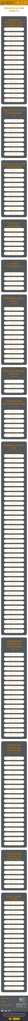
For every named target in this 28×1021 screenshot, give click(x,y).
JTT (18, 753)
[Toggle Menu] (25, 2)
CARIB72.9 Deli (14, 649)
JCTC (15, 753)
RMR (11, 376)
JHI (17, 753)
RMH (17, 376)
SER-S (10, 406)
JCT (11, 753)
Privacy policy (16, 1018)
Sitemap (3, 1001)
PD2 (16, 269)
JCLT (13, 753)
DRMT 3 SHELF (10, 450)
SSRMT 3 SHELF (17, 450)
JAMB (8, 753)
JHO (20, 753)
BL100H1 (17, 303)
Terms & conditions (6, 1005)
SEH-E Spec (16, 406)
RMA (13, 376)
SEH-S (13, 406)
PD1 (12, 269)
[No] (26, 1016)
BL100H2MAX (12, 303)
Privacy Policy (4, 998)
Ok (10, 1018)
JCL (10, 753)
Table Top (14, 115)
